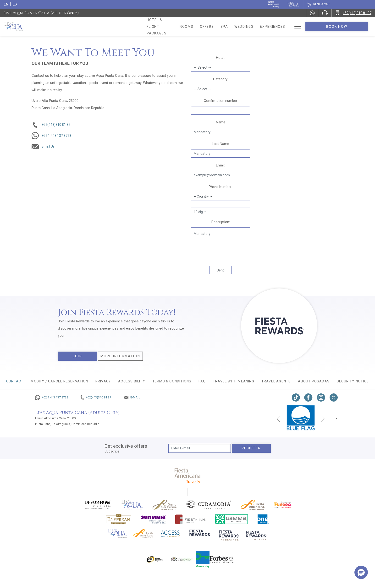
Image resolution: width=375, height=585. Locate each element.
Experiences (296, 26)
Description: (220, 222)
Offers (231, 26)
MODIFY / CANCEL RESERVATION (59, 381)
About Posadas (314, 381)
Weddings (267, 26)
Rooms (210, 26)
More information (120, 356)
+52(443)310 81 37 (56, 125)
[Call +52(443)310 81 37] (353, 13)
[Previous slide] (278, 418)
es (14, 4)
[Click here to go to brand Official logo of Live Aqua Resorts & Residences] (132, 505)
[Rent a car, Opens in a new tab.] (318, 4)
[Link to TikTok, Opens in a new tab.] (296, 397)
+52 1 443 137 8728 (56, 136)
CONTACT (14, 381)
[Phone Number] (324, 13)
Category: (220, 79)
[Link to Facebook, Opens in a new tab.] (308, 397)
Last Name (220, 144)
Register (251, 448)
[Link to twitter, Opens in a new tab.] (334, 397)
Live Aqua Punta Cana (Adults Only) (41, 13)
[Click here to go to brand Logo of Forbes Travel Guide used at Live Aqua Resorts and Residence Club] (221, 559)
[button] (361, 572)
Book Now (348, 26)
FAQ (202, 381)
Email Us (48, 146)
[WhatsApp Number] (312, 13)
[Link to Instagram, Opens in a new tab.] (321, 397)
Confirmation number (220, 101)
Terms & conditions (172, 381)
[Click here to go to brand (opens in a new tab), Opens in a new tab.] (97, 505)
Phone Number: (220, 187)
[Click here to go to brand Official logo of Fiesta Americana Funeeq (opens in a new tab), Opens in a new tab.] (283, 505)
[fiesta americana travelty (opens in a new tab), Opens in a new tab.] (187, 476)
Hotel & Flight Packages (172, 26)
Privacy (103, 381)
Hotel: (220, 57)
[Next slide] (323, 418)
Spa (248, 26)
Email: (220, 165)
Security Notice (353, 381)
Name (220, 122)
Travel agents (276, 381)
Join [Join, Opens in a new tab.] (77, 356)
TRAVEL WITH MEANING (233, 381)
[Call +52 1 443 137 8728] (51, 397)
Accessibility (131, 381)
